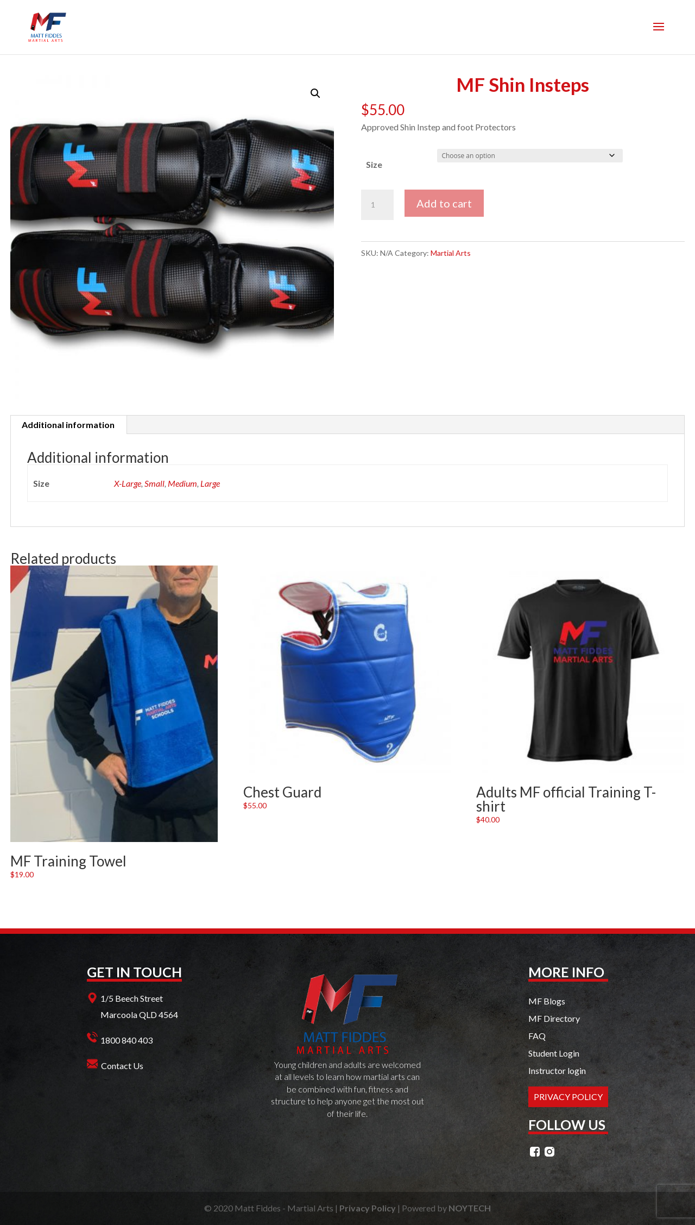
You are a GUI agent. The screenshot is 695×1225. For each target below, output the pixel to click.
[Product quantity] (377, 205)
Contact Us (122, 1065)
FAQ (537, 1036)
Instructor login (557, 1070)
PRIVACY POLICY (568, 1096)
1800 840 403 (126, 1040)
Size (374, 164)
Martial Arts (451, 252)
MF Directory (554, 1018)
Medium (182, 483)
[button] (315, 93)
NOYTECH (469, 1208)
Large (210, 483)
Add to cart (444, 203)
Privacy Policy (367, 1208)
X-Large (127, 483)
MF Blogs (546, 1001)
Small (154, 483)
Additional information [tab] (68, 424)
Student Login (553, 1053)
